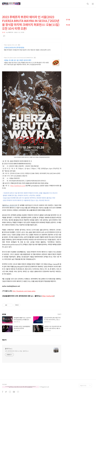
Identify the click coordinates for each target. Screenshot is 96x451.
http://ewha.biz (48, 296)
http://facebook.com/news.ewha (24, 291)
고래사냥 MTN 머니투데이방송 (14, 47)
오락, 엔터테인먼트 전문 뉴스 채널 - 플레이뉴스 (17, 351)
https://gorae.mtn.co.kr (10, 45)
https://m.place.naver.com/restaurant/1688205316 (18, 57)
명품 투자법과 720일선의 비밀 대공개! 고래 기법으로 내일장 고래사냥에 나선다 (27, 50)
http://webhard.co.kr (17, 185)
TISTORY (4, 384)
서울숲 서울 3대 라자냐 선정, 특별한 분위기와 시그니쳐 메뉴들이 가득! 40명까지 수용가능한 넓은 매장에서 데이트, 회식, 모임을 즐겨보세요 (26, 63)
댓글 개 (4, 340)
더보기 (59, 314)
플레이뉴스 (8, 349)
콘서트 (3, 32)
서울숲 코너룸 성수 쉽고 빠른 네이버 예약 (17, 60)
